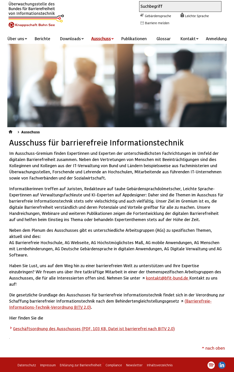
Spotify (211, 365)
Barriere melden (157, 23)
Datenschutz (27, 365)
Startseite (11, 131)
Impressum (48, 365)
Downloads (70, 38)
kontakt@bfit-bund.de (167, 277)
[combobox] (176, 6)
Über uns (15, 38)
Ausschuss (30, 132)
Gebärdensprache (158, 16)
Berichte (42, 38)
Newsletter (134, 365)
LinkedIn (222, 365)
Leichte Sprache (197, 16)
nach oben (215, 348)
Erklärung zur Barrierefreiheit (80, 365)
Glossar (164, 38)
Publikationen (134, 38)
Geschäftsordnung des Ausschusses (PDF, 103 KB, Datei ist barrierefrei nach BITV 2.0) (94, 328)
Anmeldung (216, 38)
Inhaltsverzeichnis (160, 365)
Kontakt (188, 38)
